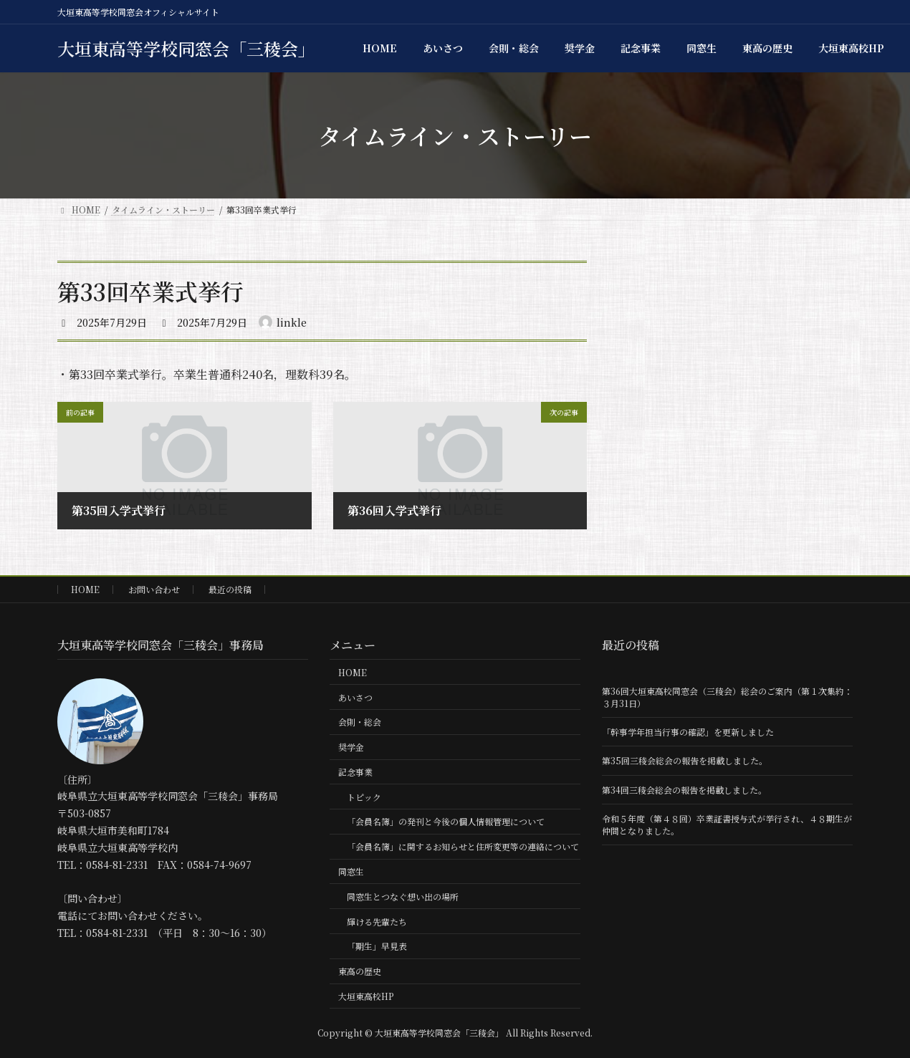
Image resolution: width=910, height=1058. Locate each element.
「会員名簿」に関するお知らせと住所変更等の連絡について (463, 846)
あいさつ (355, 697)
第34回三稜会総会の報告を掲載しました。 (684, 790)
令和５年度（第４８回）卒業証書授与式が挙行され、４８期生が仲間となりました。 (727, 824)
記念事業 (355, 772)
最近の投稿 (230, 589)
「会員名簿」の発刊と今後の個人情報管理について (446, 821)
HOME (85, 589)
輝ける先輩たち (377, 921)
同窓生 (351, 871)
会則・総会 (359, 722)
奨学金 (351, 747)
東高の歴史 (359, 971)
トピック (364, 797)
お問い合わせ (154, 589)
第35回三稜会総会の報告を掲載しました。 (684, 760)
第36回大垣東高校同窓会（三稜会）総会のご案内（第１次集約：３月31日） (727, 696)
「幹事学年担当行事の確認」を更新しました (688, 732)
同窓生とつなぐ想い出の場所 (403, 896)
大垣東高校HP (366, 996)
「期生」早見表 (377, 946)
